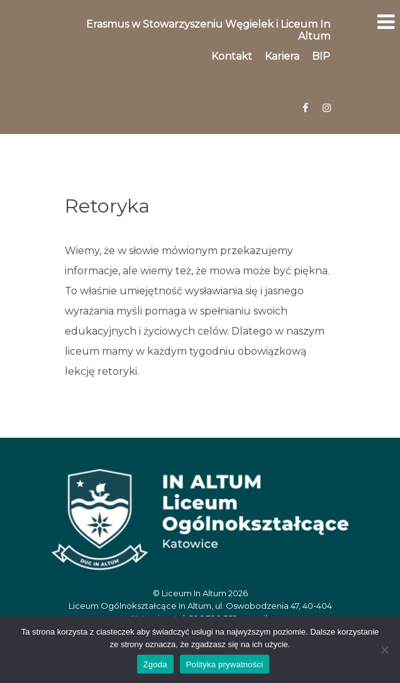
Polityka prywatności (225, 664)
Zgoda (155, 664)
